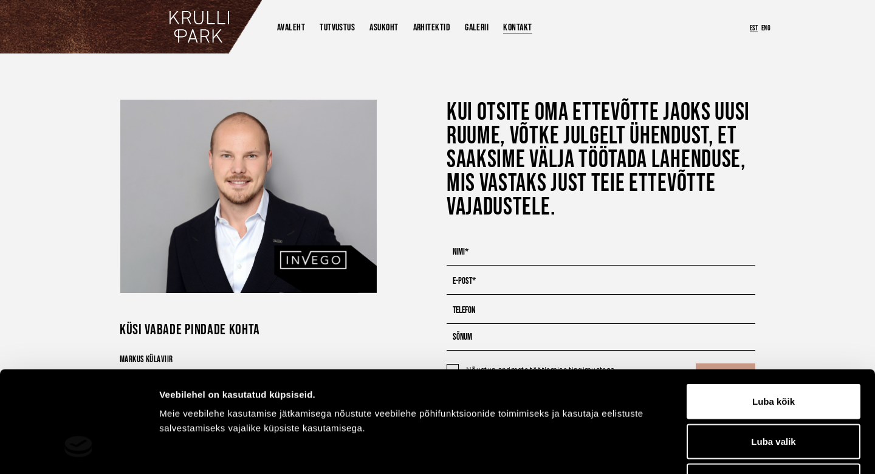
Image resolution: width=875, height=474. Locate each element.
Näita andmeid (627, 450)
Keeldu (773, 394)
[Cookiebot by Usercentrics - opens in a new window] (79, 450)
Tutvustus (337, 26)
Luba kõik (773, 314)
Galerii (477, 26)
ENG (765, 28)
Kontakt (517, 26)
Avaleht (291, 26)
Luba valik (773, 354)
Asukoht (383, 26)
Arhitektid (432, 26)
